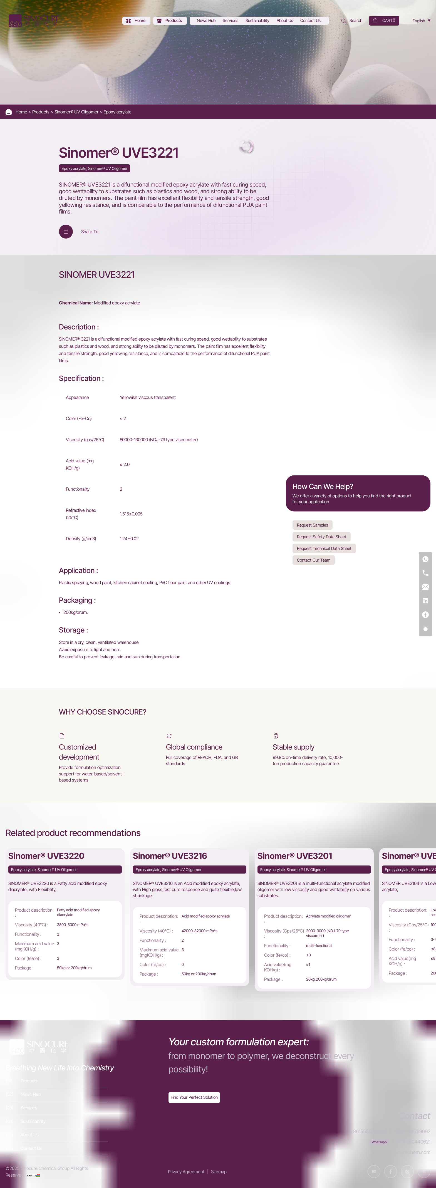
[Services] (231, 21)
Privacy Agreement (186, 1171)
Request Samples (312, 524)
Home (22, 112)
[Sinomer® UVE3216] (189, 917)
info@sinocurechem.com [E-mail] (403, 1152)
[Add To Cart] (66, 232)
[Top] (425, 628)
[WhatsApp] (425, 559)
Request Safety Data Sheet (321, 536)
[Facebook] (425, 614)
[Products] (170, 21)
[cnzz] (33, 1175)
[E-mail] (425, 587)
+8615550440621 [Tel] (369, 1131)
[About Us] (285, 21)
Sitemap (219, 1171)
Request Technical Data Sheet (324, 548)
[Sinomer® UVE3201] (314, 919)
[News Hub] (207, 21)
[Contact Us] (311, 21)
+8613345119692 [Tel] (412, 1131)
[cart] (384, 21)
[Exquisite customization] (194, 1097)
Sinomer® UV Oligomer (77, 112)
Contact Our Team (313, 559)
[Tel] (425, 573)
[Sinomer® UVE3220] (65, 914)
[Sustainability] (258, 21)
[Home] (33, 20)
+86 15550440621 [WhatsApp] (411, 1142)
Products (41, 112)
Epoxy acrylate (117, 112)
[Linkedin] (425, 600)
